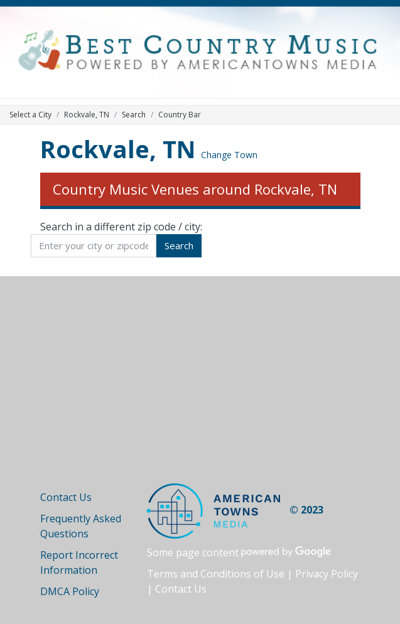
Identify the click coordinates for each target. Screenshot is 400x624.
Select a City (30, 114)
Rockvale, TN (117, 148)
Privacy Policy (326, 574)
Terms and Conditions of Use (215, 574)
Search (134, 114)
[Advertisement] (200, 389)
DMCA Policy (69, 591)
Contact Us (66, 497)
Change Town (229, 155)
